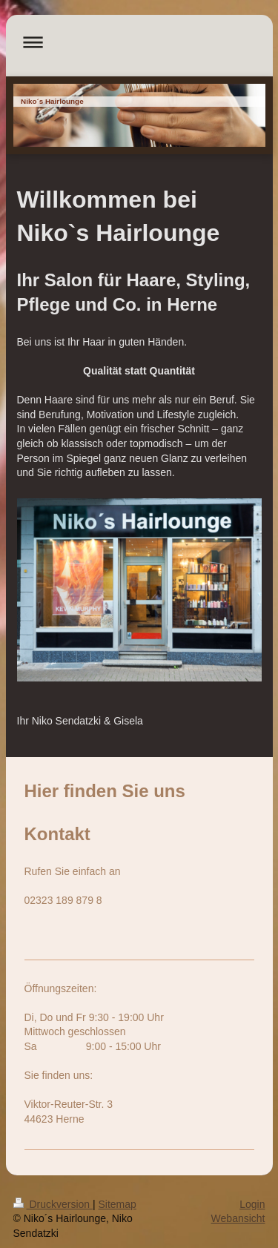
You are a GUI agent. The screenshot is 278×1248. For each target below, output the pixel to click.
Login (252, 1204)
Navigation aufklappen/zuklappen (139, 42)
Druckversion (53, 1204)
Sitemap (117, 1204)
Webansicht (238, 1218)
